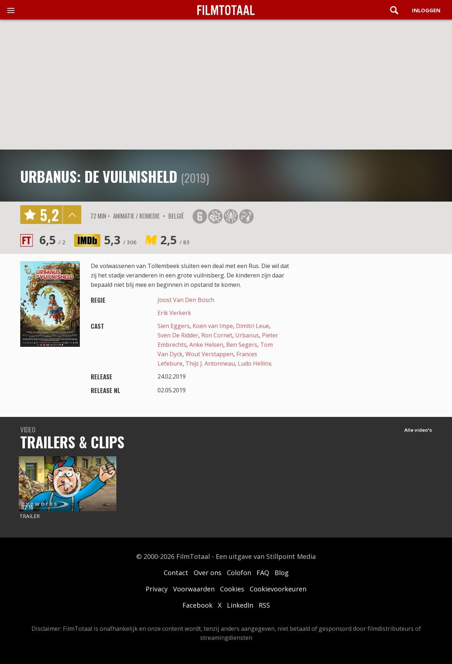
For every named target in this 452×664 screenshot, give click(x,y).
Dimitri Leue (252, 326)
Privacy (157, 589)
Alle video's (418, 430)
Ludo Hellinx (254, 363)
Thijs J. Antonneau (210, 363)
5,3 (120, 239)
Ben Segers (241, 345)
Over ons (207, 572)
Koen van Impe (213, 326)
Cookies (232, 589)
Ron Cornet (216, 335)
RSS (264, 605)
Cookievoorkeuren (278, 589)
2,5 (175, 239)
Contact (176, 572)
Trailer (30, 516)
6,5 (52, 239)
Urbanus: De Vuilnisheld (98, 176)
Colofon (239, 572)
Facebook (197, 605)
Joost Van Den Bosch (186, 300)
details (72, 214)
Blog (282, 572)
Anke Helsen (206, 345)
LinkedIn (240, 605)
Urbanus (247, 335)
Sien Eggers (174, 326)
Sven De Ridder (178, 335)
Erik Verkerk (174, 313)
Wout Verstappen (209, 354)
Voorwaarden (194, 589)
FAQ (263, 572)
